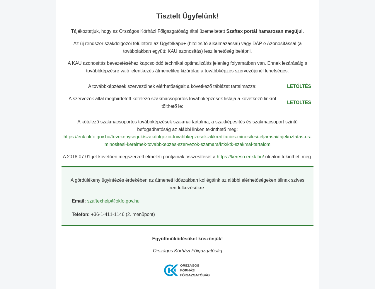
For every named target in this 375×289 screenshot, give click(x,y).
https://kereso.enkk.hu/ (241, 156)
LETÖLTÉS (299, 86)
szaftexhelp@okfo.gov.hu (113, 200)
